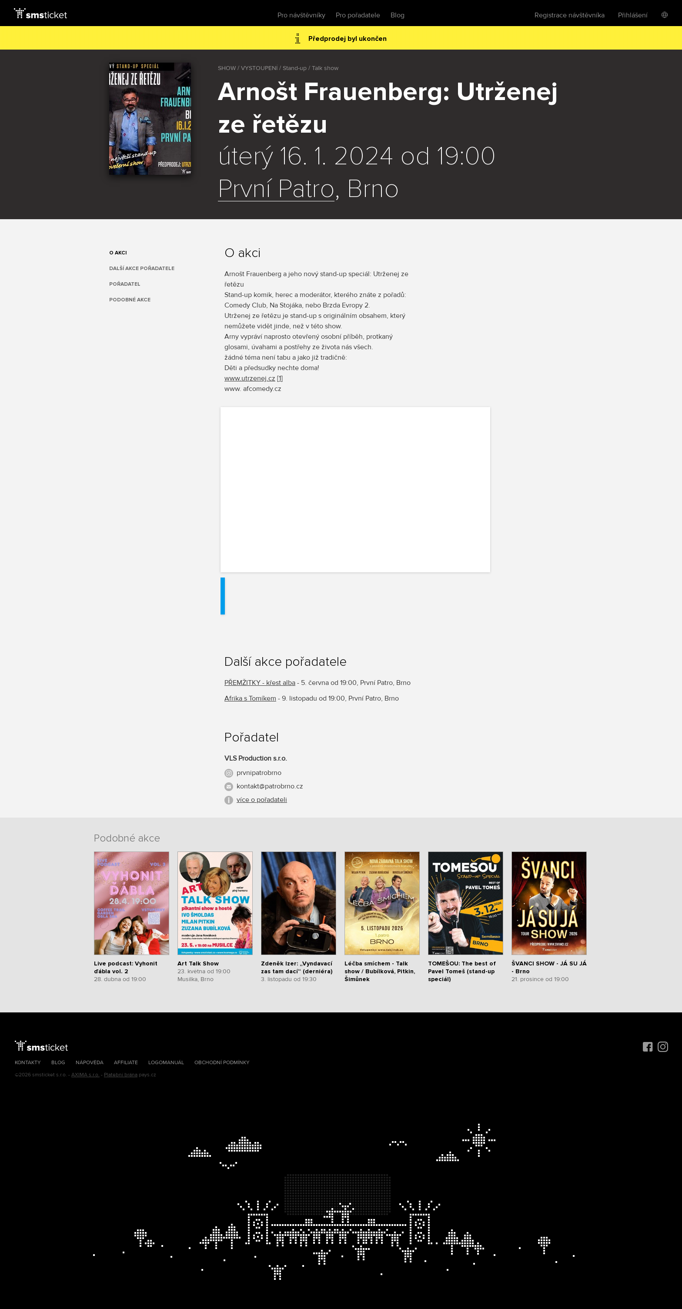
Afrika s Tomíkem (250, 698)
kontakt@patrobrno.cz (270, 786)
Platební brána (120, 1075)
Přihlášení (633, 15)
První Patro (276, 190)
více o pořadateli (262, 799)
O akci (118, 253)
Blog (398, 15)
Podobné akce (129, 300)
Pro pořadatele (358, 15)
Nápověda (90, 1062)
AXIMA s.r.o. (85, 1075)
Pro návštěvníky (301, 15)
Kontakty (28, 1062)
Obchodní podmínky (222, 1062)
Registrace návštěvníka (570, 15)
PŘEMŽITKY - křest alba (259, 682)
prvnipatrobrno (259, 772)
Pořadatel (124, 284)
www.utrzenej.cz (249, 378)
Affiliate (126, 1062)
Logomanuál (166, 1062)
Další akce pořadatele (141, 268)
